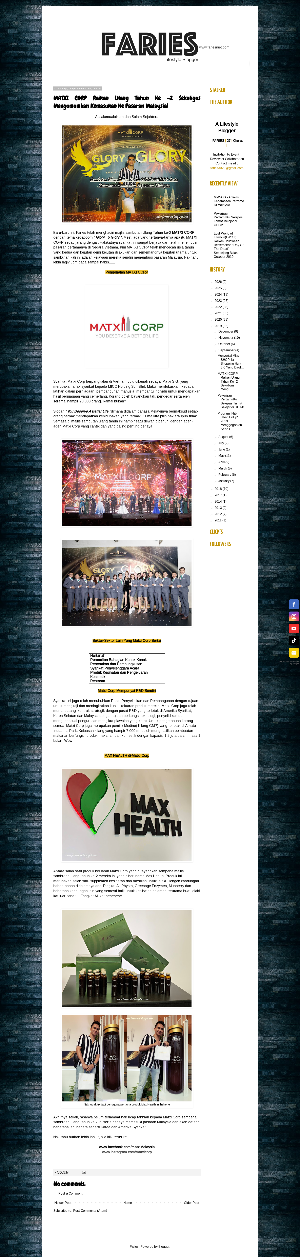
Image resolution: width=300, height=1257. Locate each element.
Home (127, 1202)
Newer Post (63, 1202)
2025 (219, 288)
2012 (219, 514)
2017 (219, 495)
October (224, 344)
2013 (219, 508)
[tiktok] (294, 640)
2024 (219, 294)
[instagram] (294, 616)
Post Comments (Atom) (90, 1210)
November (226, 337)
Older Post (191, 1202)
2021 (219, 313)
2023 (219, 300)
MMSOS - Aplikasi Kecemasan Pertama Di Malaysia (229, 201)
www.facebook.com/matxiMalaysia (127, 1147)
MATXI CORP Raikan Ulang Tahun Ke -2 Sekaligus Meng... (229, 381)
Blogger (163, 1246)
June (222, 449)
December (226, 331)
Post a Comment (70, 1193)
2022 (219, 307)
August (223, 437)
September (226, 350)
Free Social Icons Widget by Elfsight (289, 662)
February (225, 474)
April (221, 462)
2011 (218, 520)
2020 (219, 319)
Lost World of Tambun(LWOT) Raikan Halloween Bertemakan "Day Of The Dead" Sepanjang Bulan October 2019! (228, 245)
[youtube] (294, 628)
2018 (219, 489)
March (223, 468)
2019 (219, 326)
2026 (219, 281)
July (221, 443)
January (224, 481)
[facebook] (294, 604)
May (221, 455)
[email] (294, 653)
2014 (219, 501)
